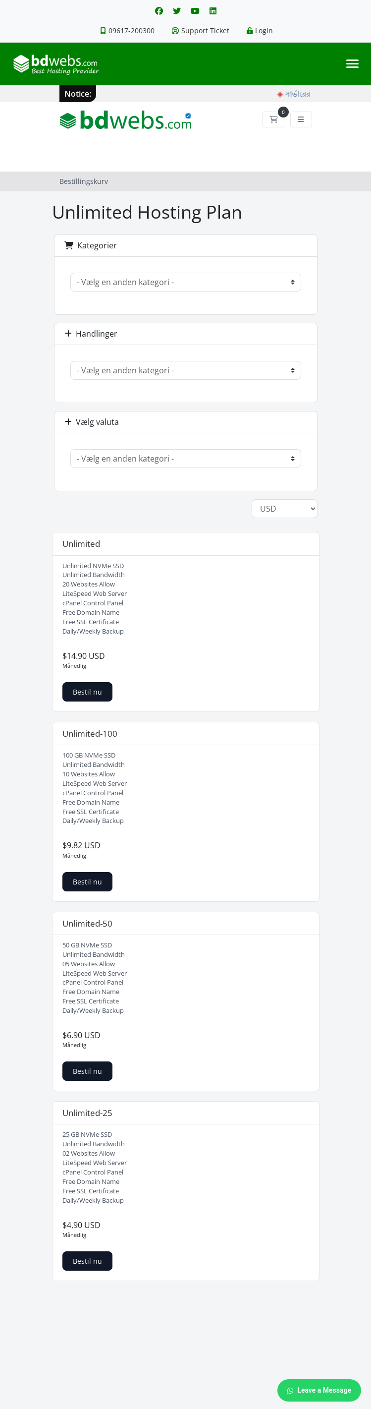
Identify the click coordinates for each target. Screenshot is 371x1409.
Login (260, 30)
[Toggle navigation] (352, 64)
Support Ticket (200, 30)
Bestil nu (87, 692)
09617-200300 (128, 30)
